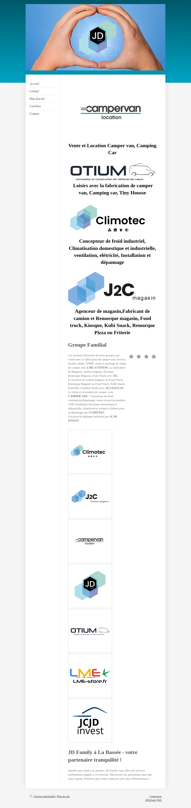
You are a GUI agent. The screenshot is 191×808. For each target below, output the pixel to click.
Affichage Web (153, 800)
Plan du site (63, 796)
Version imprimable (43, 796)
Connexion (155, 796)
